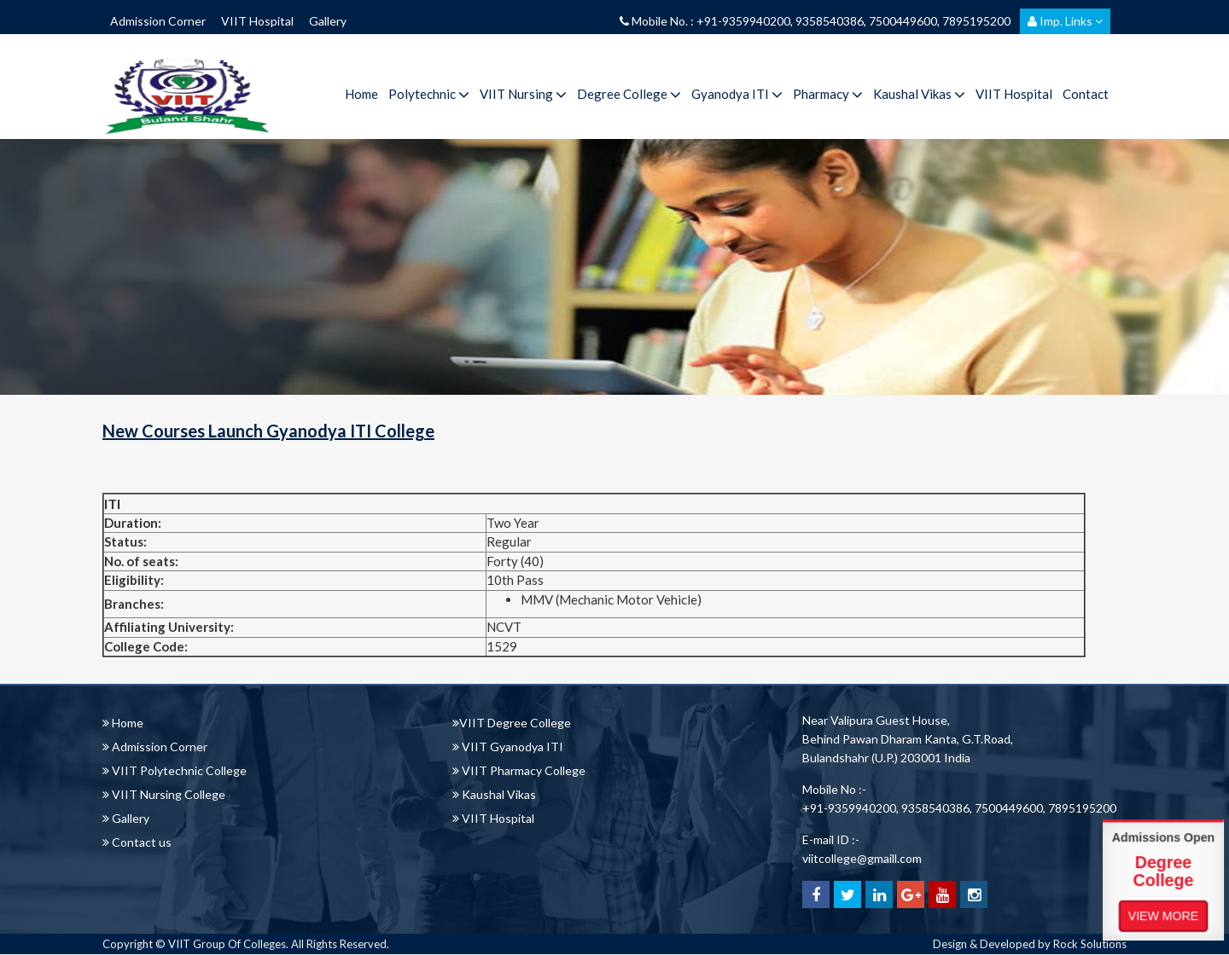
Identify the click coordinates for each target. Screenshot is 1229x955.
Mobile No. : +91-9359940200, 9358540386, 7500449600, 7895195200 (815, 21)
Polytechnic (428, 93)
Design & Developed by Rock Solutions (1030, 944)
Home (361, 93)
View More (1163, 915)
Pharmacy (828, 93)
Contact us (137, 842)
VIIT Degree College (511, 722)
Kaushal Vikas (919, 93)
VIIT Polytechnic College (174, 770)
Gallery (328, 21)
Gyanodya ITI (737, 93)
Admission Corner (158, 21)
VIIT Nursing (523, 93)
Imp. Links (1065, 21)
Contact (1086, 93)
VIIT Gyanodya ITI (507, 746)
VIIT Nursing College (163, 794)
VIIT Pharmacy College (518, 770)
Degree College (629, 93)
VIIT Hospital (257, 21)
